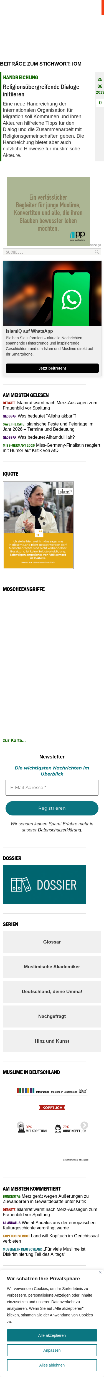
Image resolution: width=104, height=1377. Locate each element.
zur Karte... (14, 740)
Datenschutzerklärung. (60, 830)
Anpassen (51, 1350)
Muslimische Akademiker (52, 966)
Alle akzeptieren (52, 1335)
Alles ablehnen (52, 1365)
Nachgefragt (52, 1016)
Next (82, 1124)
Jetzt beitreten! (52, 368)
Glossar (52, 942)
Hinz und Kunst (52, 1041)
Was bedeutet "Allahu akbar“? (39, 416)
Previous (19, 1124)
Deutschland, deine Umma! (52, 991)
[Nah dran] (100, 1272)
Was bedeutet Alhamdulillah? (39, 437)
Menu (94, 7)
